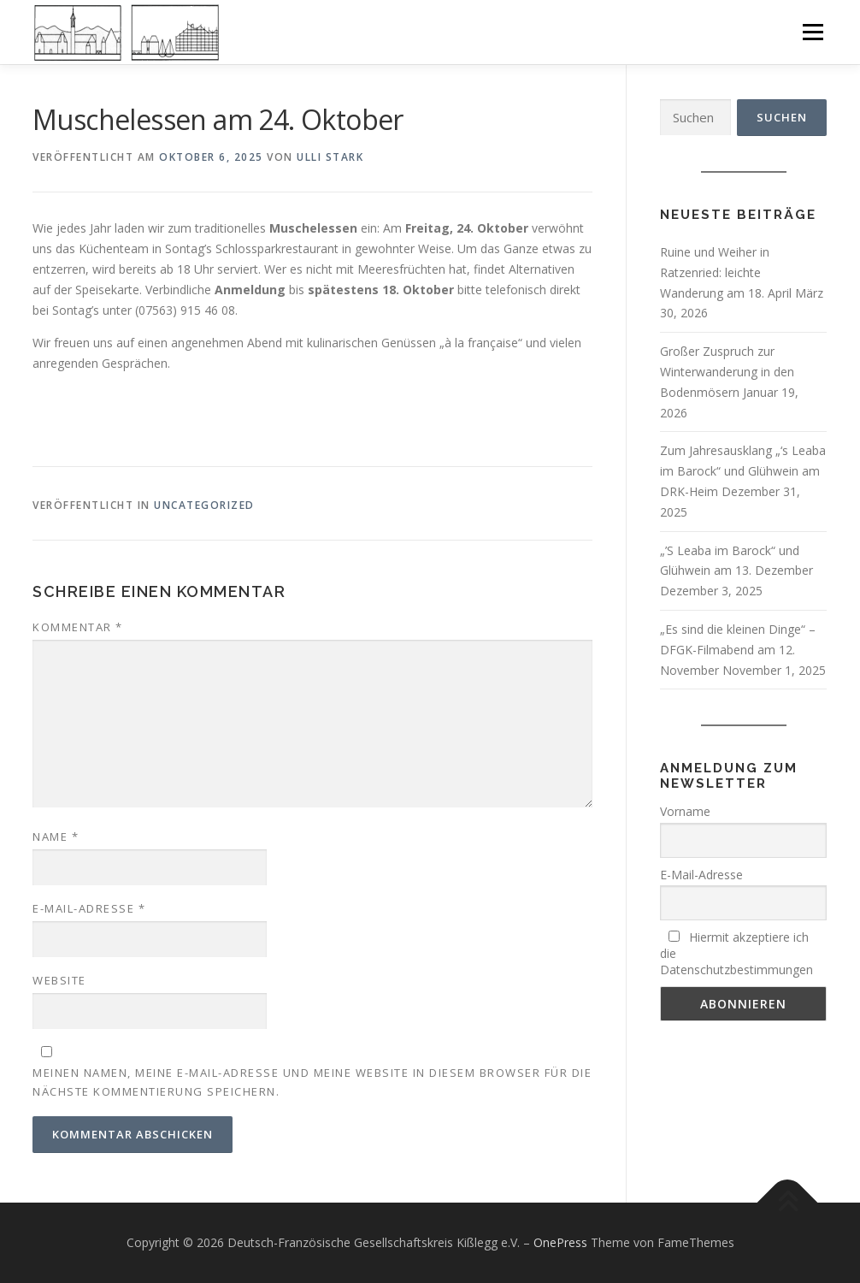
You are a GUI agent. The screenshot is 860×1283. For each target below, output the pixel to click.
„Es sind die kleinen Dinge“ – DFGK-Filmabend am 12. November (738, 649)
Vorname (685, 811)
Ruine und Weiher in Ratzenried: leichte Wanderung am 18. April (726, 272)
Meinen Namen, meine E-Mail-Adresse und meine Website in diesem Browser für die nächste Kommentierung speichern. (312, 1082)
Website (59, 980)
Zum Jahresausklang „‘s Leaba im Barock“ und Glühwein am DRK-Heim (743, 471)
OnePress (560, 1242)
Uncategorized (204, 505)
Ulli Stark (330, 157)
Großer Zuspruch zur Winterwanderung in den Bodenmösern (727, 371)
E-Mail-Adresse (88, 908)
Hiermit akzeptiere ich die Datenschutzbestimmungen (736, 953)
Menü (813, 32)
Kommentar (77, 627)
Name (55, 836)
